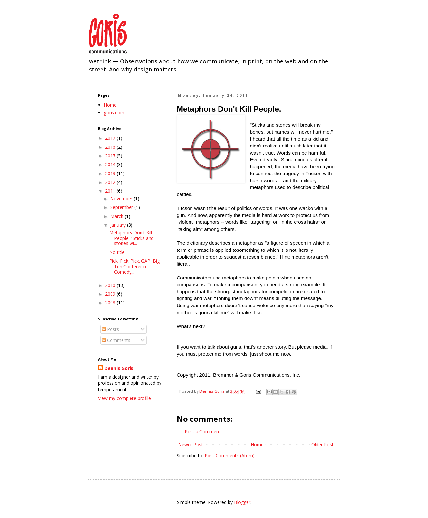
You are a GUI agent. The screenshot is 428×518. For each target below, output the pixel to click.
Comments (116, 340)
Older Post (322, 444)
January (118, 225)
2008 (111, 302)
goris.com (114, 112)
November (122, 198)
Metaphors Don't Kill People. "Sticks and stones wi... (131, 238)
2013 (111, 173)
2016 (111, 147)
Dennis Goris (118, 368)
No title (117, 252)
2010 (111, 285)
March (117, 216)
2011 (111, 191)
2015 (111, 156)
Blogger (242, 502)
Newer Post (190, 444)
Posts (110, 329)
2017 (111, 138)
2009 (111, 294)
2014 (111, 164)
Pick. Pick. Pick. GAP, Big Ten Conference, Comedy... (134, 266)
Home (257, 444)
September (122, 207)
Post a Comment (202, 432)
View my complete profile (124, 398)
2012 (111, 182)
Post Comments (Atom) (230, 455)
